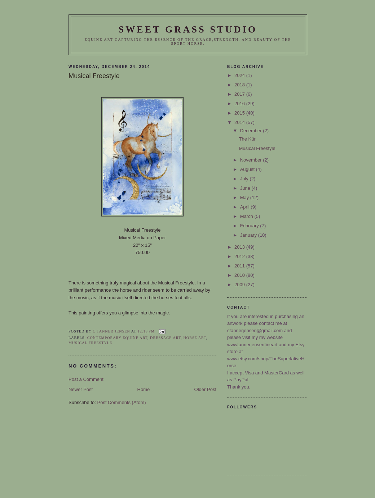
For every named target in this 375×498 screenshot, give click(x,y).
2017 (240, 94)
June (246, 188)
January (249, 235)
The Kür (247, 139)
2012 (240, 256)
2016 (240, 103)
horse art (195, 338)
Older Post (205, 389)
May (245, 197)
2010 (240, 275)
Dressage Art (165, 338)
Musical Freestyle (90, 343)
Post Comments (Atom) (121, 402)
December (251, 130)
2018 (240, 84)
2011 (240, 266)
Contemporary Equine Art (117, 338)
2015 (240, 113)
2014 (240, 122)
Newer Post (81, 389)
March (247, 216)
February (250, 225)
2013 (240, 247)
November (251, 160)
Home (143, 389)
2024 (240, 75)
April (245, 207)
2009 (240, 284)
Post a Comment (86, 379)
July (245, 178)
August (248, 169)
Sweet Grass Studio (187, 29)
